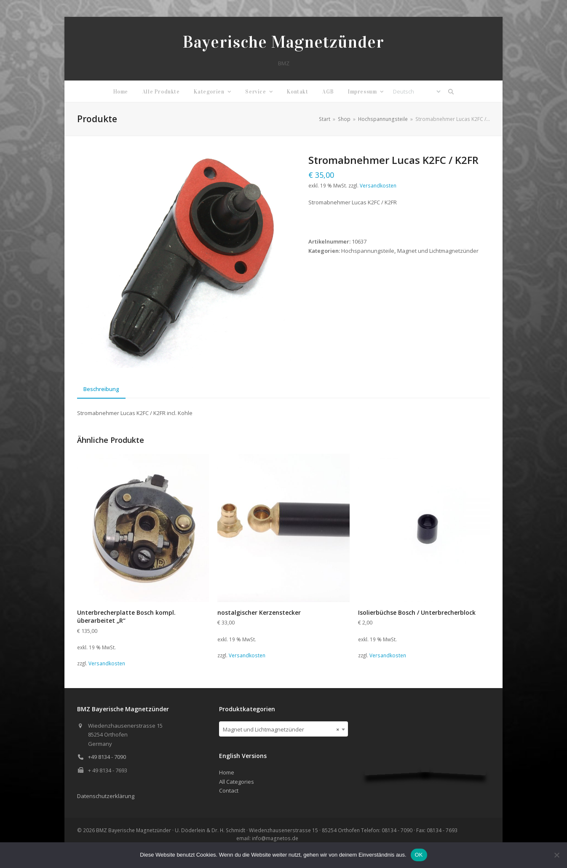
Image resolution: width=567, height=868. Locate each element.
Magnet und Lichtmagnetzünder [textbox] (281, 729)
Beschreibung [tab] (101, 389)
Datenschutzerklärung (105, 796)
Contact (228, 790)
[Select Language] (416, 91)
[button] (451, 91)
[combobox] (283, 729)
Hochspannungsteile (367, 251)
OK (419, 855)
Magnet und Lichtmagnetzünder (438, 251)
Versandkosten (378, 185)
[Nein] (556, 855)
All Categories (236, 781)
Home (226, 772)
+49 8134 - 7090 (107, 757)
